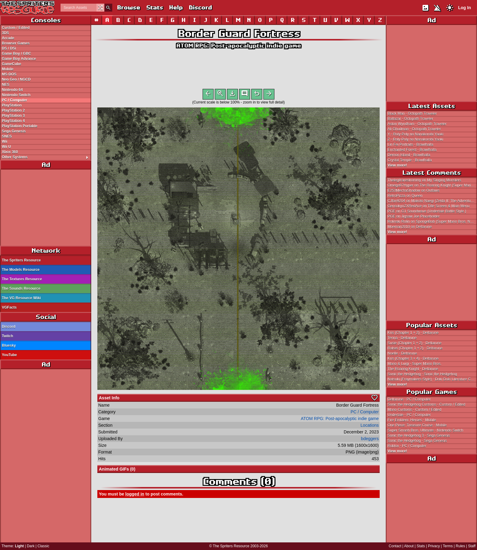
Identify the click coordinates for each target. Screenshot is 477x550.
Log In (464, 7)
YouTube (9, 355)
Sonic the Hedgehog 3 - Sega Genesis (419, 435)
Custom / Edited (16, 28)
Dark (30, 546)
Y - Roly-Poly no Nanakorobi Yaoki (415, 134)
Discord (200, 7)
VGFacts (9, 307)
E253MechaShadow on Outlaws (414, 190)
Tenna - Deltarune (402, 338)
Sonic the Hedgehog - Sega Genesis (417, 441)
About (408, 546)
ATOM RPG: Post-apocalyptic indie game (238, 45)
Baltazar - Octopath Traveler (410, 119)
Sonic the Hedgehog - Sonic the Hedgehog (422, 374)
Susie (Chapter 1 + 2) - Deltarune (414, 343)
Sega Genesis (14, 131)
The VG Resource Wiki (21, 298)
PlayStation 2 (13, 110)
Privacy (434, 546)
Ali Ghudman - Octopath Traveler (414, 129)
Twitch (7, 336)
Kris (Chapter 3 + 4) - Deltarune (413, 358)
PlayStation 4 (13, 121)
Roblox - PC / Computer (407, 446)
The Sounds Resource (21, 288)
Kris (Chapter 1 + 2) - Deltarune (413, 333)
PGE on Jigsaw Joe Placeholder (414, 216)
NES (5, 84)
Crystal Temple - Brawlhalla (410, 160)
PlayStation (12, 105)
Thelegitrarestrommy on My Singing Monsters (424, 180)
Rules (460, 546)
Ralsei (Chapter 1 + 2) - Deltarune (415, 348)
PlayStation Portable (19, 126)
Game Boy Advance (19, 59)
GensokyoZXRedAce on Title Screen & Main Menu (428, 206)
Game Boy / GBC (16, 53)
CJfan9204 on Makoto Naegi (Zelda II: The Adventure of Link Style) (432, 201)
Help (176, 7)
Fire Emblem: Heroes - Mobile (412, 420)
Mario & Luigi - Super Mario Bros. (414, 364)
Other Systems (46, 157)
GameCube (11, 64)
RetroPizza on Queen (405, 196)
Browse (128, 7)
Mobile (7, 69)
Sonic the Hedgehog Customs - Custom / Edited (426, 404)
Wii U (6, 147)
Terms (448, 546)
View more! (397, 165)
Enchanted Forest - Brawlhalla (412, 150)
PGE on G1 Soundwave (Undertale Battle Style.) (427, 211)
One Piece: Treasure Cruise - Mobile (417, 425)
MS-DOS (9, 74)
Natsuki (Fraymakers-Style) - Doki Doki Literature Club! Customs (432, 379)
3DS (5, 33)
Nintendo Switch (16, 95)
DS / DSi (9, 48)
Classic (43, 546)
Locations (369, 426)
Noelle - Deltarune (402, 353)
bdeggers (370, 439)
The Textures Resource (22, 279)
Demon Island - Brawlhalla (409, 155)
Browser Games (16, 43)
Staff (471, 546)
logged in (134, 495)
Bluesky (9, 345)
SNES (7, 136)
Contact (395, 546)
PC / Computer (14, 100)
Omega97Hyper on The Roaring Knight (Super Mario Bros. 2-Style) (432, 185)
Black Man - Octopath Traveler (412, 113)
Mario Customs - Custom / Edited (414, 410)
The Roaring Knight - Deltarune (413, 369)
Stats (154, 7)
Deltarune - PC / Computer (409, 399)
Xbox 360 (10, 152)
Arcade (8, 38)
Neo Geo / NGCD (16, 79)
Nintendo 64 (12, 90)
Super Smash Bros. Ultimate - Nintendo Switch (425, 430)
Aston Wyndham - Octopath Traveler (417, 124)
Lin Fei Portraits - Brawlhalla (410, 144)
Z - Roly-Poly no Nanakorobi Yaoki (415, 139)
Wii (4, 141)
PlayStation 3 (13, 116)
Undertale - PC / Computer (409, 415)
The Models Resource (21, 270)
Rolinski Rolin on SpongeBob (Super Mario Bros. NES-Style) (432, 221)
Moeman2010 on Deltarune (410, 227)
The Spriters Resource (21, 260)
